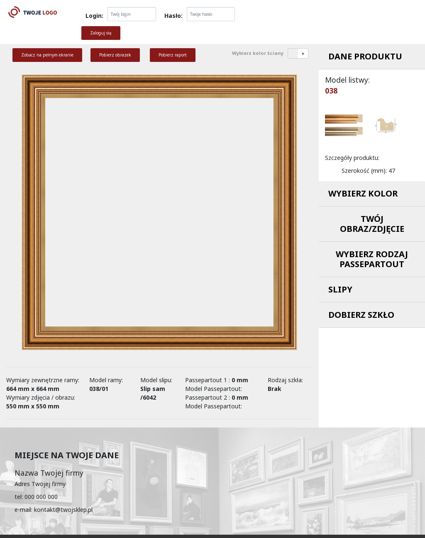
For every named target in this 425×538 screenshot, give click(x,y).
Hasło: (173, 16)
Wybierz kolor (363, 193)
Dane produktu (365, 56)
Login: (94, 16)
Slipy (340, 289)
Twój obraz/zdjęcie (372, 223)
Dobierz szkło (361, 314)
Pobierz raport (173, 55)
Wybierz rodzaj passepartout (372, 259)
